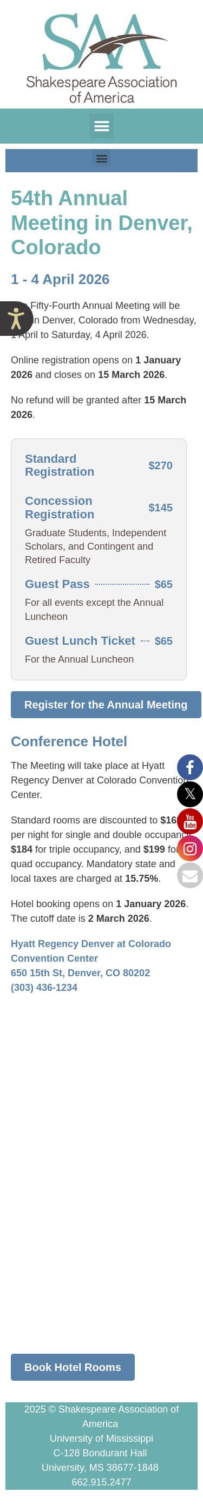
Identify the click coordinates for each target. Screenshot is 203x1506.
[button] (101, 126)
